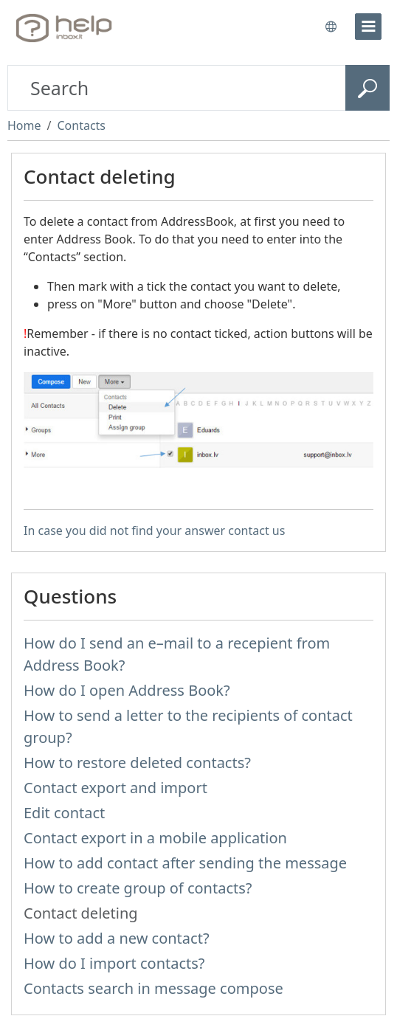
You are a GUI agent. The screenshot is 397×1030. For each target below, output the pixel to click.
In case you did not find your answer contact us (154, 530)
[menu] (368, 26)
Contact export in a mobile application (155, 838)
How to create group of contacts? (138, 888)
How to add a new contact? (117, 938)
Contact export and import (115, 788)
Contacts (81, 125)
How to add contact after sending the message (185, 863)
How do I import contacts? (114, 963)
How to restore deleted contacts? (137, 762)
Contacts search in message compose (153, 988)
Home (24, 125)
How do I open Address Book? (127, 690)
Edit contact (64, 813)
